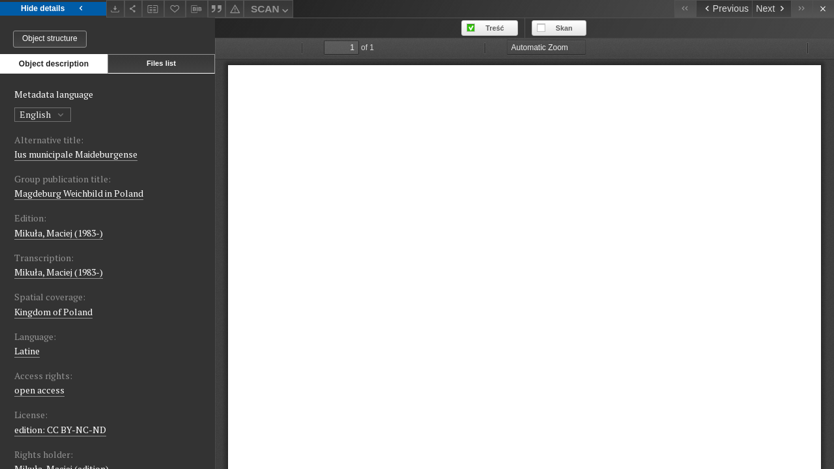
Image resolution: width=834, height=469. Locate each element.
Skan (564, 28)
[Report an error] (234, 9)
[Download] (115, 9)
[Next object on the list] (771, 9)
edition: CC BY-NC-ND (60, 429)
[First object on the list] (685, 9)
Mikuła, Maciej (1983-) (58, 233)
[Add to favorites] (175, 9)
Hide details (53, 8)
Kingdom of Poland (53, 312)
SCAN (271, 10)
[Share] (133, 9)
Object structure (50, 38)
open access (39, 390)
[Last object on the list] (801, 9)
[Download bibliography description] (197, 9)
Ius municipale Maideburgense (75, 154)
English (43, 114)
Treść (494, 28)
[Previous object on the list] (724, 9)
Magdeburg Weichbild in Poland (78, 193)
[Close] (823, 9)
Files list (161, 63)
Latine (27, 351)
